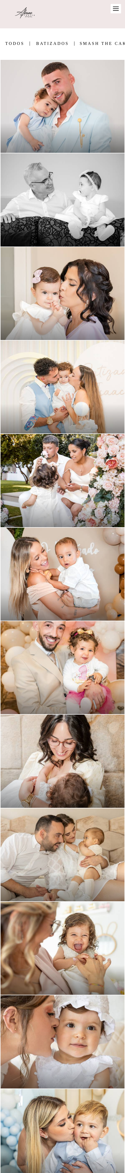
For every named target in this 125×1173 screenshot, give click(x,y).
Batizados (52, 43)
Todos (14, 43)
